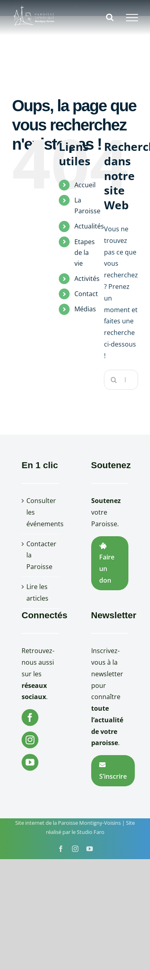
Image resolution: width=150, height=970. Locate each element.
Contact (86, 293)
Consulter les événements (40, 512)
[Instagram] (30, 740)
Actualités (89, 226)
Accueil (85, 184)
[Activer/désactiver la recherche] (110, 17)
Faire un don (106, 564)
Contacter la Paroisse (40, 555)
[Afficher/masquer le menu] (132, 17)
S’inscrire (113, 771)
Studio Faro (90, 832)
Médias (85, 309)
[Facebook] (30, 717)
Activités (87, 278)
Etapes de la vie (84, 252)
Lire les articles (37, 592)
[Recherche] (114, 380)
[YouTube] (30, 762)
